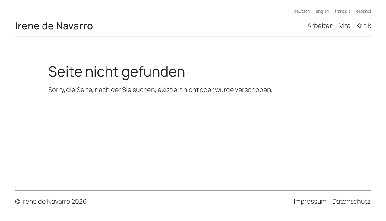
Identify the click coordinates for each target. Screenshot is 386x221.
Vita (345, 25)
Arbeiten (320, 25)
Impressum (310, 201)
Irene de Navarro (54, 25)
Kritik (363, 25)
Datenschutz (351, 201)
